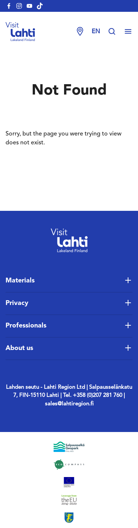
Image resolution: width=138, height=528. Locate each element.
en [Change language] (96, 32)
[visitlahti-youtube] (29, 5)
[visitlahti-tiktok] (39, 5)
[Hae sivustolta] (115, 32)
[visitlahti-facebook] (9, 5)
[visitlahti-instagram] (19, 5)
